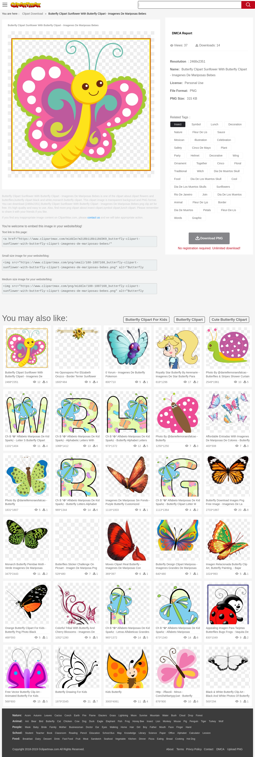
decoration (235, 124)
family (53, 727)
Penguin (194, 721)
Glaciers (102, 715)
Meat (85, 739)
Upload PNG (235, 749)
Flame (92, 715)
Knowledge (130, 733)
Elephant (110, 721)
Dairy (38, 739)
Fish (120, 721)
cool (234, 178)
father (153, 727)
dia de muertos (183, 210)
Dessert (48, 739)
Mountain (155, 715)
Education (94, 733)
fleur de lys (200, 202)
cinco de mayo (201, 147)
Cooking (179, 739)
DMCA (220, 749)
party (177, 155)
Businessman (76, 727)
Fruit (78, 739)
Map (119, 733)
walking (114, 727)
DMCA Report (182, 33)
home (124, 727)
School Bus (109, 733)
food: (16, 738)
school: (17, 732)
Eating (160, 739)
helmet (195, 155)
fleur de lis (200, 132)
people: (17, 727)
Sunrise (143, 715)
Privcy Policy (194, 749)
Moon (134, 715)
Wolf (221, 721)
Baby (36, 727)
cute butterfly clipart (229, 320)
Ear (97, 727)
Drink (57, 739)
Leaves (48, 715)
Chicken (68, 721)
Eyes (104, 727)
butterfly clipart (189, 320)
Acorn (28, 715)
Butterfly (50, 721)
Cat (59, 721)
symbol (196, 124)
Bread (169, 739)
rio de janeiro (183, 194)
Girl (138, 727)
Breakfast (28, 739)
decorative (216, 155)
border (222, 202)
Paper (163, 733)
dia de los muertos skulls (190, 186)
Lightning (123, 715)
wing (236, 155)
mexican (179, 139)
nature (178, 132)
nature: (17, 715)
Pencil (83, 733)
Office (172, 733)
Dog (84, 721)
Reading (73, 733)
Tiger (203, 721)
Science (152, 733)
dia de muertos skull (227, 171)
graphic (197, 217)
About (169, 749)
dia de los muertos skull (205, 178)
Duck (91, 721)
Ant (27, 721)
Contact (208, 749)
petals (207, 210)
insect (177, 124)
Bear (33, 721)
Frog (127, 721)
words (178, 217)
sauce (221, 132)
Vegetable (120, 739)
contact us (93, 217)
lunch (214, 124)
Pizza (151, 739)
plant (224, 147)
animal (178, 202)
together (201, 163)
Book (49, 733)
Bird (41, 721)
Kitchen (132, 739)
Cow (77, 721)
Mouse (177, 721)
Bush (173, 715)
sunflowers (223, 186)
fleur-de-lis (228, 210)
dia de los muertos (230, 194)
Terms (180, 749)
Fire (84, 715)
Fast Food (67, 739)
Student (29, 733)
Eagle (100, 721)
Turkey (212, 721)
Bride (44, 727)
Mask (28, 727)
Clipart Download (32, 13)
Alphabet (182, 733)
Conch (68, 715)
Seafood (108, 739)
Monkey (167, 721)
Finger (179, 727)
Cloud (182, 715)
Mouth (162, 727)
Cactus (58, 715)
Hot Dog (191, 739)
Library (142, 733)
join (204, 194)
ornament (180, 163)
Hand (188, 727)
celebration (224, 139)
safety (178, 147)
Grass (113, 715)
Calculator (194, 733)
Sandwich (96, 739)
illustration (201, 139)
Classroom (60, 733)
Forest (199, 715)
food (177, 178)
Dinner (142, 739)
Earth (77, 715)
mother (62, 727)
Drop (190, 715)
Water (165, 715)
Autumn (38, 715)
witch (200, 171)
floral (237, 163)
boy (145, 727)
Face (171, 727)
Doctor (89, 727)
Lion (158, 721)
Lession (207, 733)
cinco (220, 163)
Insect (150, 721)
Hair (132, 727)
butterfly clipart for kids (146, 320)
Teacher (40, 733)
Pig (185, 721)
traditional (180, 171)
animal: (17, 721)
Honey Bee (138, 721)
